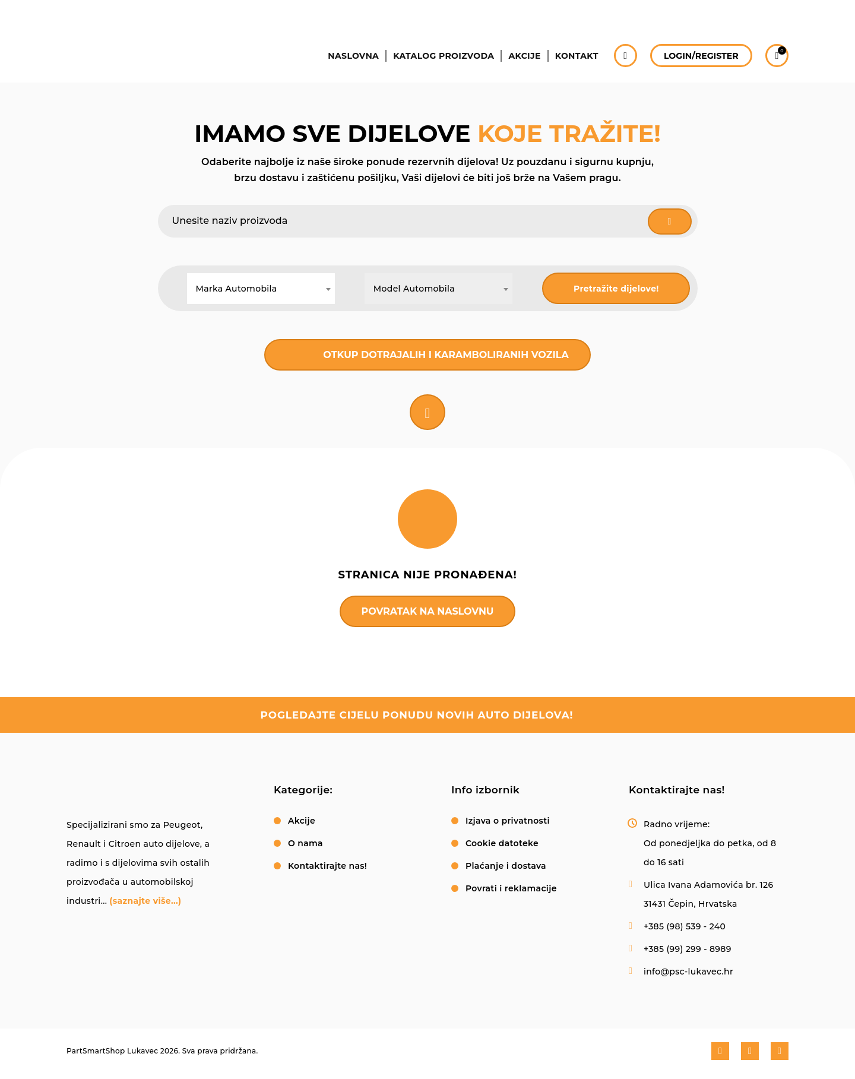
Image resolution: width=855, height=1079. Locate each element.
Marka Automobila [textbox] (236, 288)
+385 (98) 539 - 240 (685, 927)
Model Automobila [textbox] (414, 288)
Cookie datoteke (502, 844)
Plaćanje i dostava (506, 867)
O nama (305, 844)
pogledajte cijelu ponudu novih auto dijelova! (416, 716)
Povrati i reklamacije (511, 889)
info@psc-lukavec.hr (688, 972)
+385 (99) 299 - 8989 (688, 950)
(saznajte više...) (145, 902)
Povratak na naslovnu (428, 611)
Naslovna (347, 64)
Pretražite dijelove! (616, 288)
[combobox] (261, 288)
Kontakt (575, 64)
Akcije (521, 64)
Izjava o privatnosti (508, 822)
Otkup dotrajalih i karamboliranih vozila (445, 354)
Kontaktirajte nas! (327, 867)
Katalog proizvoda (439, 64)
